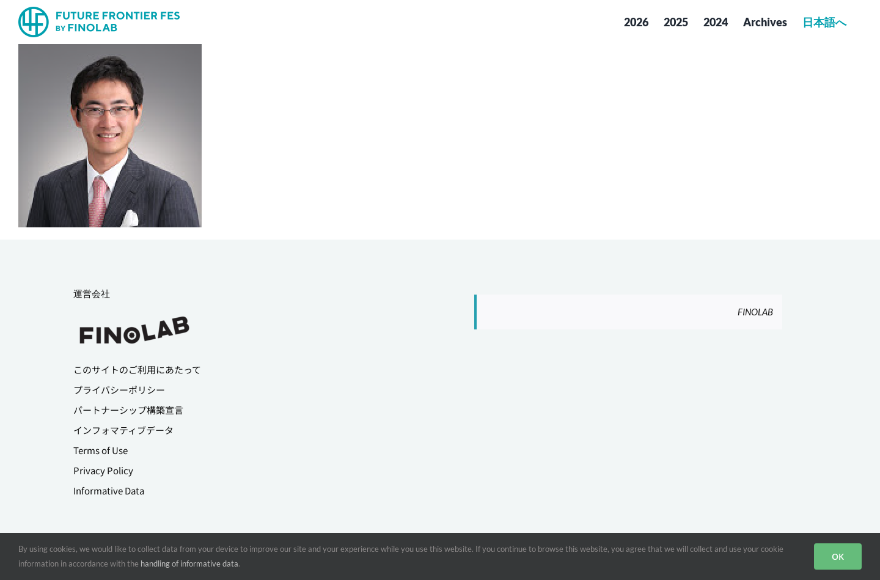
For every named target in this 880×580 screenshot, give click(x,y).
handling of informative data (189, 563)
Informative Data (108, 490)
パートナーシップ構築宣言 (128, 409)
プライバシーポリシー (119, 389)
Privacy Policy (103, 470)
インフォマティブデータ (123, 430)
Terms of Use (100, 450)
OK (838, 556)
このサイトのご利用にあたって (137, 369)
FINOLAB (755, 311)
